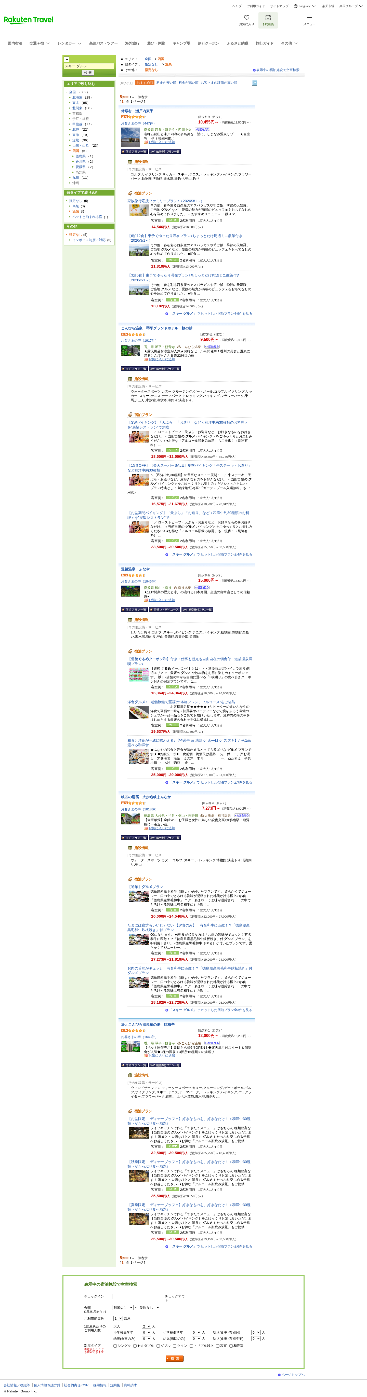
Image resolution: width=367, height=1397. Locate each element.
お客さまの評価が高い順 (219, 83)
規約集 (115, 1385)
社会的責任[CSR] (76, 1385)
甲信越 (77, 124)
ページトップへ (293, 1375)
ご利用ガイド (256, 6)
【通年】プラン (145, 887)
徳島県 (81, 156)
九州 (75, 177)
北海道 (77, 97)
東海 (75, 135)
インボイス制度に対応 (89, 240)
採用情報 (100, 1385)
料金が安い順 (166, 83)
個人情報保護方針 (47, 1385)
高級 (75, 206)
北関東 (77, 108)
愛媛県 (81, 167)
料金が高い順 (189, 83)
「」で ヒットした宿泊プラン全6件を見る (210, 1246)
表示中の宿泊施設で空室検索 (277, 70)
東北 (75, 103)
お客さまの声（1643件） (139, 1037)
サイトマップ (279, 6)
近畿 (75, 140)
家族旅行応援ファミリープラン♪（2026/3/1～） (165, 201)
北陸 (75, 129)
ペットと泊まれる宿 (87, 217)
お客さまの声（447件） (138, 123)
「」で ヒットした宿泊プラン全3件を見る (210, 782)
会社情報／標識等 (17, 1385)
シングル (124, 1346)
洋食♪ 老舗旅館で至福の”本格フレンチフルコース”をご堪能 (181, 702)
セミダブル (145, 1346)
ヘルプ (237, 6)
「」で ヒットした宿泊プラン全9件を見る (210, 313)
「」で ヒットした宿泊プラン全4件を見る (210, 554)
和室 (223, 1346)
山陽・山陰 (80, 145)
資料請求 (130, 1385)
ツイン (182, 1346)
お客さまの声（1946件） (139, 581)
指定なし (151, 64)
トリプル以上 (204, 1346)
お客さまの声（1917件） (139, 340)
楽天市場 (328, 6)
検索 (175, 1358)
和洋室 (238, 1346)
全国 (148, 59)
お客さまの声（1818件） (139, 809)
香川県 (81, 161)
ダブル (166, 1346)
